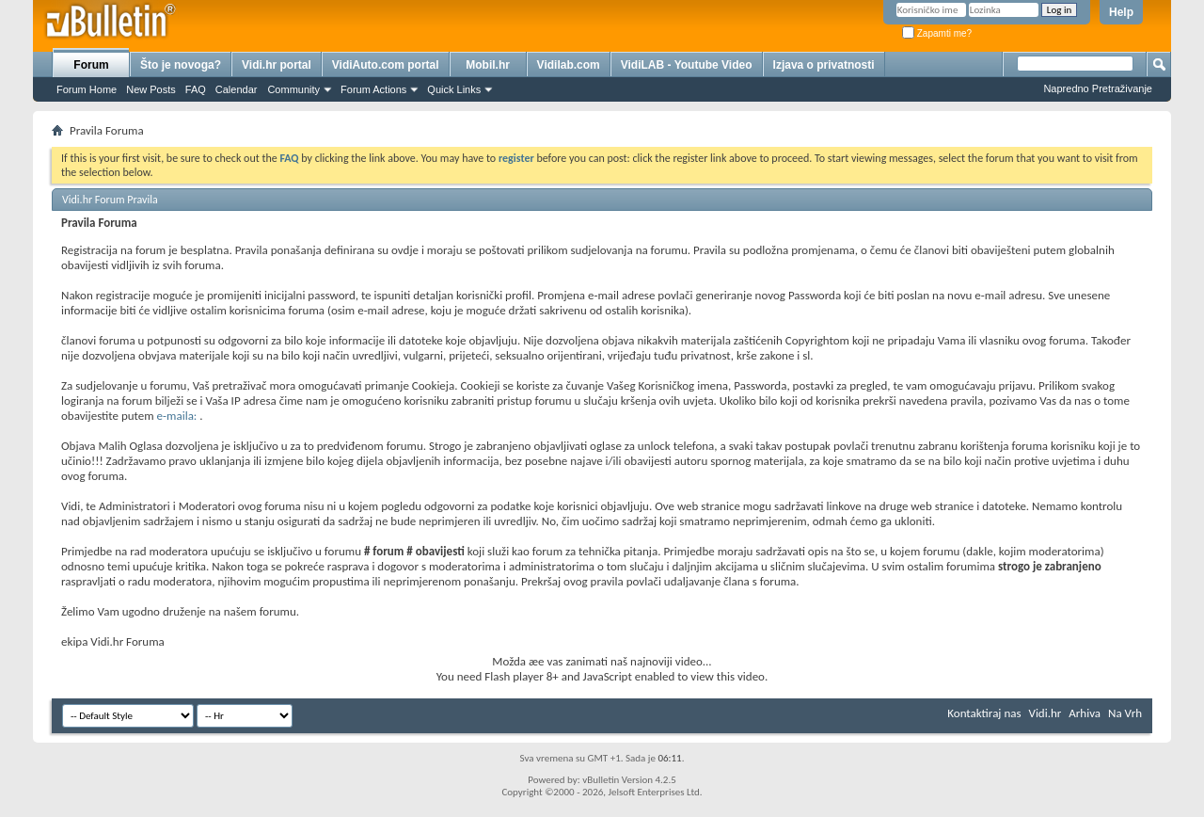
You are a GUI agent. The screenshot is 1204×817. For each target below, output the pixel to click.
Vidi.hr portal (276, 65)
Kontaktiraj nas (984, 713)
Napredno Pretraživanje (1097, 88)
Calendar (236, 89)
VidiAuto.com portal (385, 65)
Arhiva (1085, 713)
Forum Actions (373, 89)
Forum (90, 65)
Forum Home (86, 89)
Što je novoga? (180, 65)
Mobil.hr (488, 65)
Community (293, 89)
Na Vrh (1125, 713)
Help (1121, 12)
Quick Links (454, 89)
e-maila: (178, 415)
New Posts (151, 89)
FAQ (195, 89)
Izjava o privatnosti (824, 65)
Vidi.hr (1045, 713)
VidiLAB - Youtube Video (686, 65)
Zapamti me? (937, 33)
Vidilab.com (568, 65)
